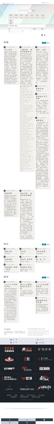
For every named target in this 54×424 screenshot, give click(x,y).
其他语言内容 (36, 397)
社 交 (42, 339)
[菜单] (52, 2)
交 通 (15, 339)
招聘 (16, 395)
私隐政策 (14, 397)
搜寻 (42, 28)
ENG (43, 2)
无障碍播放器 (24, 397)
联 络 (15, 342)
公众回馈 (41, 343)
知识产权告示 (31, 395)
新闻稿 (9, 395)
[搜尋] (48, 2)
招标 (22, 395)
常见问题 (42, 395)
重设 (34, 28)
